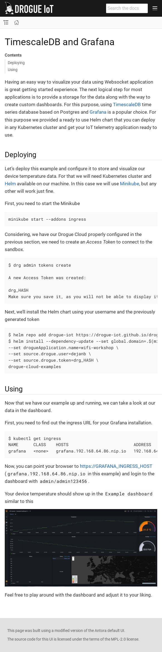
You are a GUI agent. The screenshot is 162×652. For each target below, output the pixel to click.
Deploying (16, 62)
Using (13, 69)
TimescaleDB (127, 104)
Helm (10, 183)
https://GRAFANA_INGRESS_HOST (116, 466)
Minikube (129, 183)
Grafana (98, 112)
